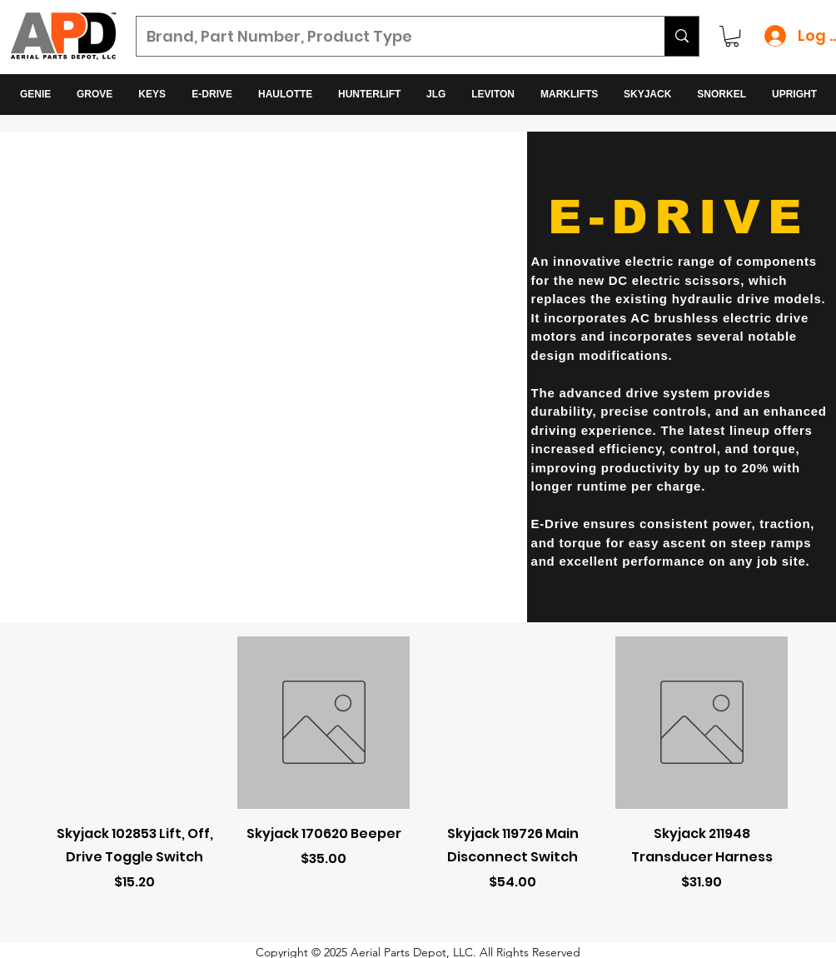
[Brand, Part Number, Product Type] (388, 37)
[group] (418, 784)
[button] (731, 36)
